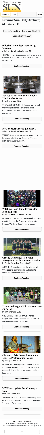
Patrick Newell (10, 51)
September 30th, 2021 (22, 36)
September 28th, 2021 (31, 31)
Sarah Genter (10, 214)
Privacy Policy (27, 421)
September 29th (26, 51)
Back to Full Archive (11, 31)
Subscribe (5, 14)
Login (14, 14)
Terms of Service (17, 421)
